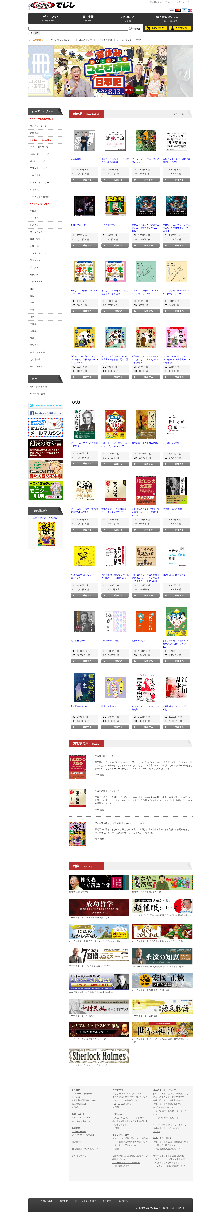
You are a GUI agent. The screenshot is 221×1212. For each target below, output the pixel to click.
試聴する (84, 180)
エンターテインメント (40, 253)
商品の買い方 (85, 40)
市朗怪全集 (35, 175)
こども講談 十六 (108, 225)
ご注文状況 (173, 1100)
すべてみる (179, 114)
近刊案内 (34, 345)
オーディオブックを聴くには (60, 40)
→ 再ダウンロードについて (166, 1118)
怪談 (32, 289)
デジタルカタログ (38, 366)
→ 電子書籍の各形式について (167, 1149)
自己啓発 (34, 225)
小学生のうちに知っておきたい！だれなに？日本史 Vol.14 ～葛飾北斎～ (176, 359)
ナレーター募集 (79, 1131)
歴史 (32, 296)
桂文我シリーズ (37, 161)
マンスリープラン (38, 126)
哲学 (32, 303)
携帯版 (29, 7)
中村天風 (34, 189)
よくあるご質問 (104, 40)
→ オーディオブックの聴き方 (126, 1162)
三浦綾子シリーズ (38, 168)
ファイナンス (36, 232)
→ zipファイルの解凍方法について (169, 1166)
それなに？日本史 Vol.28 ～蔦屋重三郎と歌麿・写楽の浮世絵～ (114, 359)
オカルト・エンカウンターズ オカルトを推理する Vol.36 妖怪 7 (145, 228)
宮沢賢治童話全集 (79, 706)
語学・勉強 (35, 260)
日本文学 (34, 267)
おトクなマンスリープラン (129, 40)
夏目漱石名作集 (78, 640)
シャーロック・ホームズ (41, 182)
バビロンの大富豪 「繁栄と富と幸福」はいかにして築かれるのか (146, 512)
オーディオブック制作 (85, 1201)
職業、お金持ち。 (109, 706)
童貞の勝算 (76, 159)
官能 (32, 338)
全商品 (33, 211)
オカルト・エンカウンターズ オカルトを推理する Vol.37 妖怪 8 (176, 228)
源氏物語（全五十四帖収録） (145, 443)
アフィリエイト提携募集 (83, 1135)
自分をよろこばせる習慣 (174, 575)
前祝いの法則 (138, 640)
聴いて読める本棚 (38, 386)
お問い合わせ (47, 1201)
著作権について (79, 1155)
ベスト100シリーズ (39, 147)
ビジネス (34, 218)
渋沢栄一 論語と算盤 (172, 509)
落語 (32, 317)
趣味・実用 (35, 239)
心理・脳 (34, 246)
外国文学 (34, 274)
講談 (32, 310)
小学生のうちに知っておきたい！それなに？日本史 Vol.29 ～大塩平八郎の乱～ (84, 359)
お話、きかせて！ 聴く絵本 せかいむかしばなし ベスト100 (175, 643)
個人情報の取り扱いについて (85, 1149)
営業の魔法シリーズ (39, 154)
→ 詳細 (75, 1107)
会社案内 (107, 1201)
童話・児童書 (36, 281)
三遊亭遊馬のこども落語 (46, 532)
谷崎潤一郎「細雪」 (110, 640)
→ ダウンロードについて (164, 1107)
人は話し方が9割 (171, 443)
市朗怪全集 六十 (78, 225)
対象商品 (34, 133)
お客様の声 (35, 359)
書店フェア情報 (37, 352)
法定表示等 (77, 1142)
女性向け (34, 331)
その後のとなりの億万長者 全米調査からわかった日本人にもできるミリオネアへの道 (146, 578)
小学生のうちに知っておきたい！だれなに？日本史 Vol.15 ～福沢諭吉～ (145, 359)
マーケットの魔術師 (39, 196)
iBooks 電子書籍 (37, 393)
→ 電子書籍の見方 (120, 1166)
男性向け (34, 324)
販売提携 (64, 1201)
